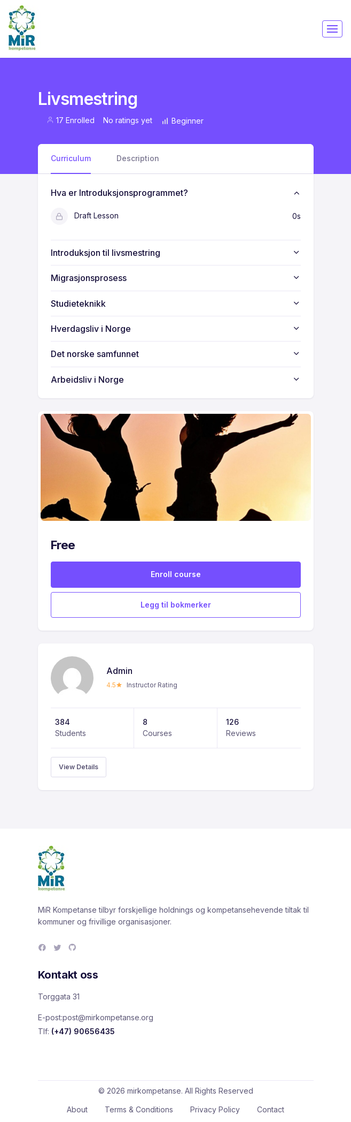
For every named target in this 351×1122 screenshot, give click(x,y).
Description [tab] (137, 158)
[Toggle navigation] (332, 28)
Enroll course (176, 574)
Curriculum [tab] (71, 158)
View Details (78, 767)
